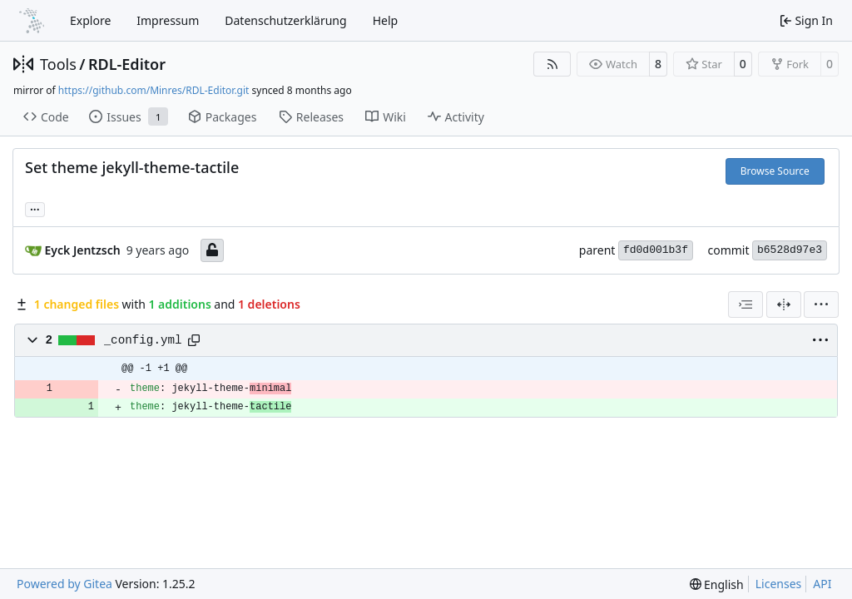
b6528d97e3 (789, 250)
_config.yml (143, 340)
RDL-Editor (127, 64)
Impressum (167, 20)
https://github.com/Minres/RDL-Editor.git (154, 90)
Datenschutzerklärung (285, 20)
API (822, 584)
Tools (58, 64)
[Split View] (783, 304)
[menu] (821, 304)
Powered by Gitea (64, 584)
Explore (90, 20)
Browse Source (775, 171)
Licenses (778, 584)
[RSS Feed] (552, 64)
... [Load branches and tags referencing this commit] (35, 208)
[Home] (31, 21)
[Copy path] (194, 340)
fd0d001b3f (655, 250)
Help (386, 20)
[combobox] (745, 304)
